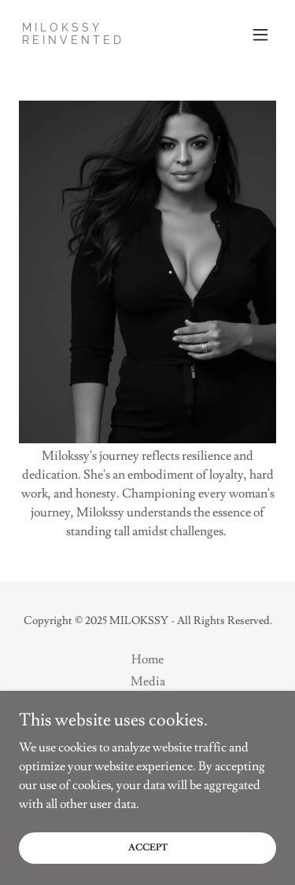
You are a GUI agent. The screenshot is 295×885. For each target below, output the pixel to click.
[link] (73, 40)
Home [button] (147, 659)
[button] (260, 34)
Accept (148, 848)
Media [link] (148, 681)
